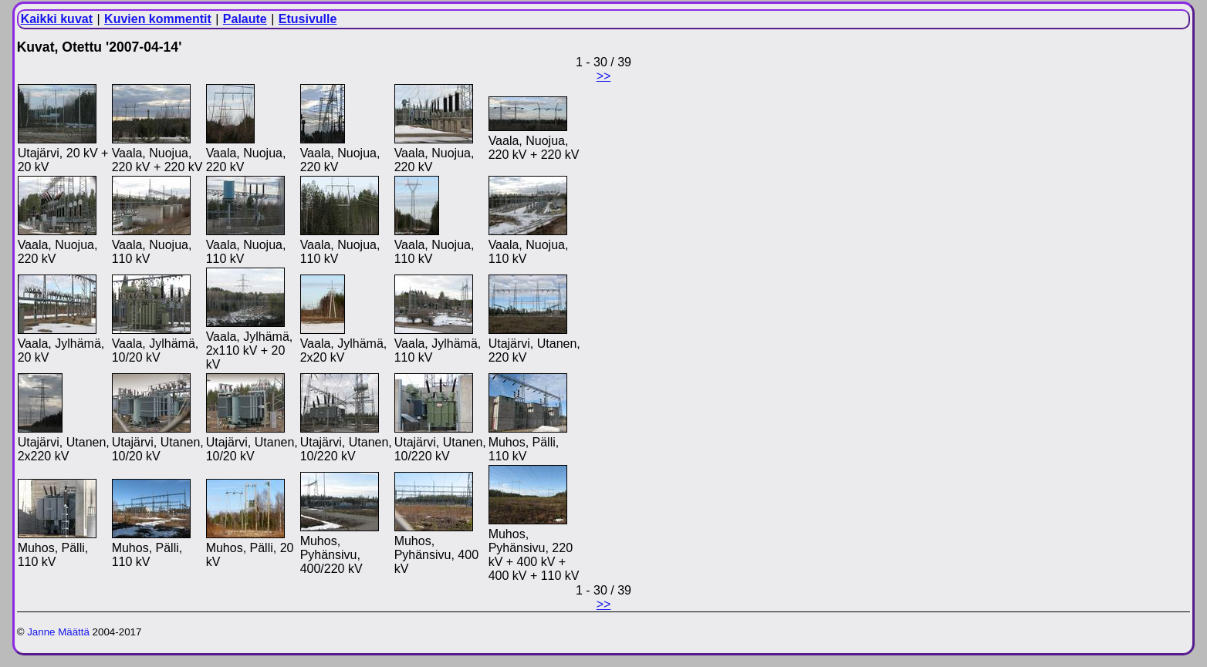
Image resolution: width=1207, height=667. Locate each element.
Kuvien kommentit (157, 18)
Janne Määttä (58, 632)
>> (604, 76)
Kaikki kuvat (57, 18)
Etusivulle (308, 18)
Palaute (245, 18)
